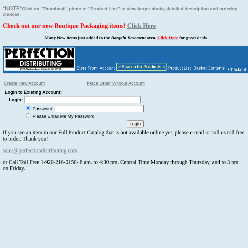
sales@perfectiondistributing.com (40, 150)
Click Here (141, 25)
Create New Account (24, 83)
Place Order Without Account (116, 83)
